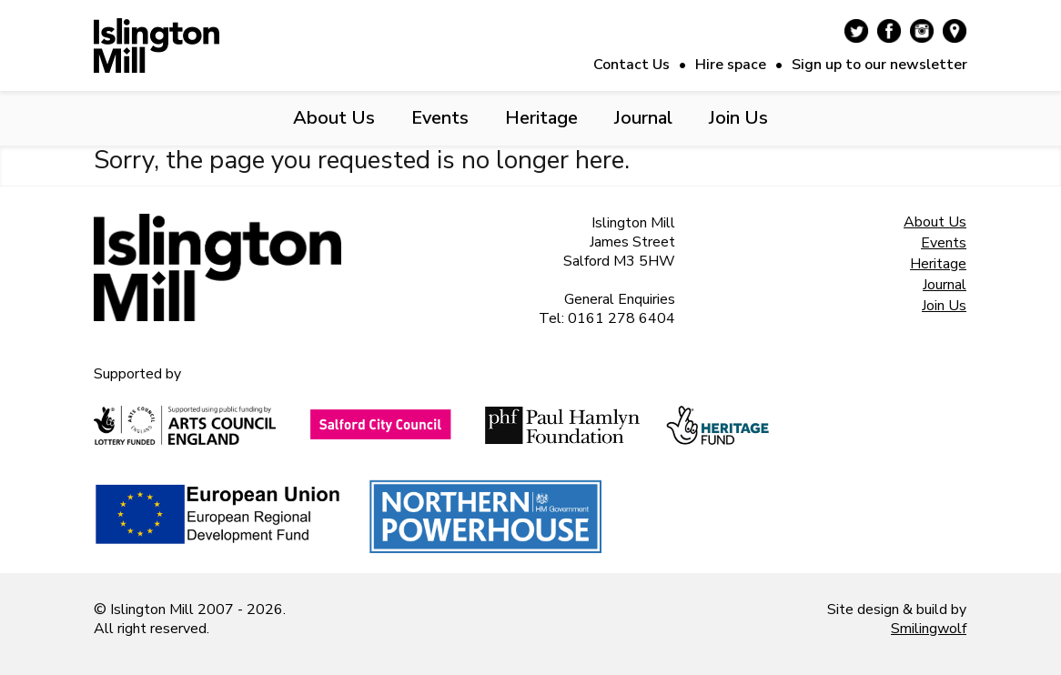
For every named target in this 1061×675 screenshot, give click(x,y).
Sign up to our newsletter (879, 64)
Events (440, 118)
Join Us (738, 118)
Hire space (730, 64)
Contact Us (631, 64)
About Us (334, 118)
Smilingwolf (928, 629)
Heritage (541, 118)
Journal (643, 118)
